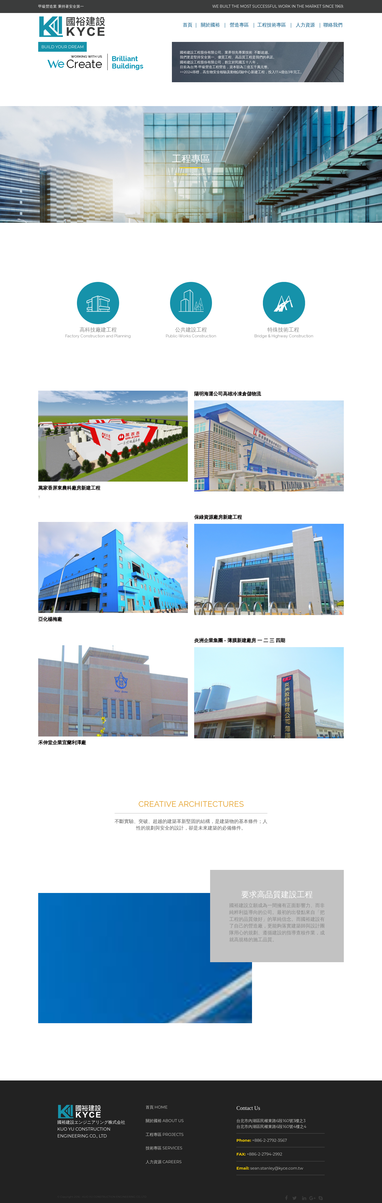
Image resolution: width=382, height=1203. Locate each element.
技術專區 (276, 25)
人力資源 (305, 25)
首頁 (187, 25)
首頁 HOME (157, 1107)
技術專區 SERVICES (164, 1147)
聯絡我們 (332, 25)
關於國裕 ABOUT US (165, 1120)
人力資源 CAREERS (164, 1161)
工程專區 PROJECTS (165, 1134)
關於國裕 (210, 25)
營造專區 (239, 25)
